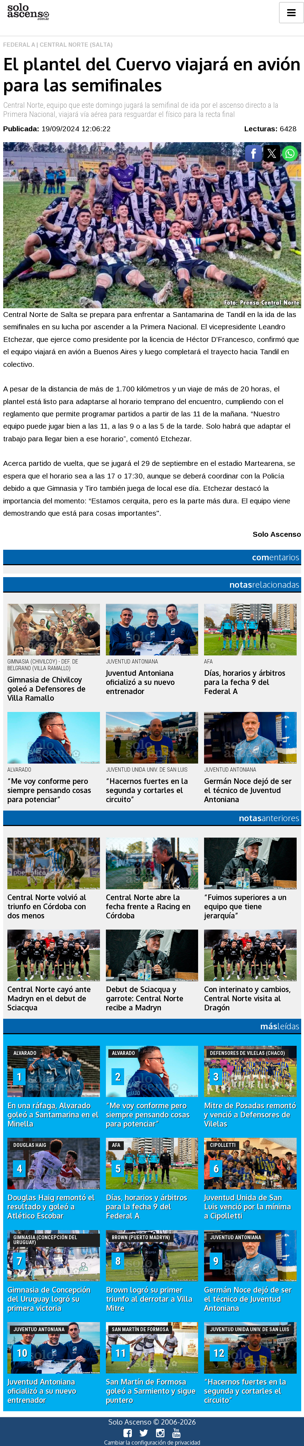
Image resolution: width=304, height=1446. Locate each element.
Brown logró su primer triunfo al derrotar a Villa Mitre (149, 1299)
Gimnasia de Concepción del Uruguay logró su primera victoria (48, 1299)
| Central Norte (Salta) (74, 45)
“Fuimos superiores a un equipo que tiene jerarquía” (245, 906)
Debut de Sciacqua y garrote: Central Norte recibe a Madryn (144, 998)
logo (28, 11)
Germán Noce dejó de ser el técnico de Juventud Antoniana (248, 790)
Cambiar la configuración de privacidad (152, 1442)
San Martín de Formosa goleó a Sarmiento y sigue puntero (151, 1391)
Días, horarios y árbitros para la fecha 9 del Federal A (244, 682)
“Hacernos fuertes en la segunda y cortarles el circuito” (147, 790)
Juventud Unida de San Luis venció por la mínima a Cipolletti (247, 1206)
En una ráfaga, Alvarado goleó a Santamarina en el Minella (53, 1114)
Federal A (19, 45)
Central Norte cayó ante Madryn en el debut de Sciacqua (49, 998)
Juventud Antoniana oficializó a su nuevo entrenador (140, 682)
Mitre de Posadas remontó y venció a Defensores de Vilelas (250, 1114)
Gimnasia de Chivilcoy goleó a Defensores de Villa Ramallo (46, 688)
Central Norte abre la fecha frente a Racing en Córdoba (148, 906)
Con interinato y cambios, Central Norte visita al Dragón (247, 998)
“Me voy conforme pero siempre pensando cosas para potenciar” (49, 790)
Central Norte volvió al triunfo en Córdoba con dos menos (46, 906)
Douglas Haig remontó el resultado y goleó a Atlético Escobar (51, 1206)
